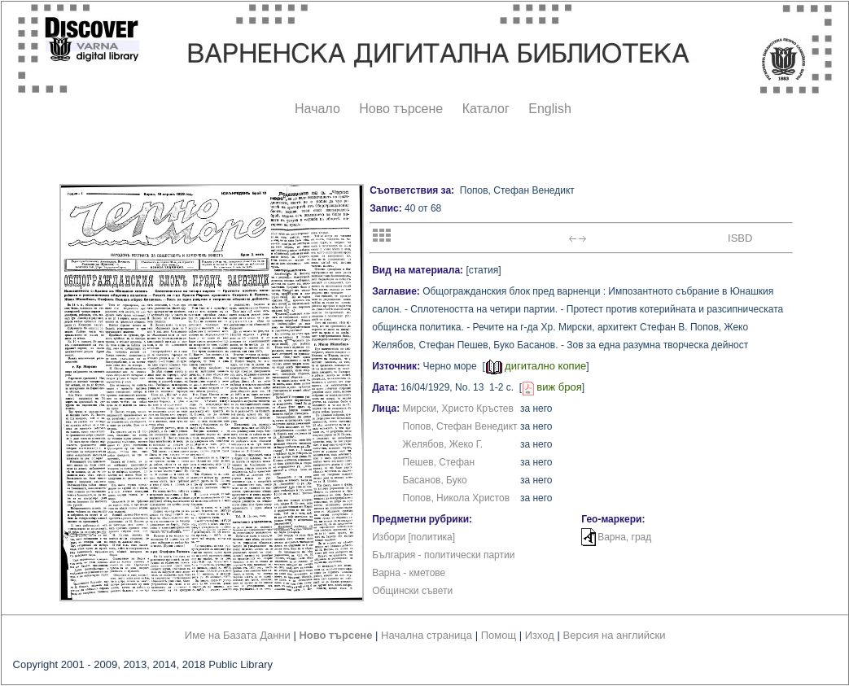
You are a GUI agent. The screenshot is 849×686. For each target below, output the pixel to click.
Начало (317, 109)
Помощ (498, 635)
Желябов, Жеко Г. (443, 444)
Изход (539, 635)
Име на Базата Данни (238, 635)
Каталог (486, 109)
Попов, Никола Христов (456, 498)
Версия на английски (614, 635)
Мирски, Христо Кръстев (458, 408)
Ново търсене (401, 109)
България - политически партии (443, 555)
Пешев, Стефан (439, 462)
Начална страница (426, 635)
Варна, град (624, 537)
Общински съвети (412, 590)
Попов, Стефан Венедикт (460, 426)
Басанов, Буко (435, 480)
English (549, 109)
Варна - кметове (408, 573)
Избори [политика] (413, 537)
